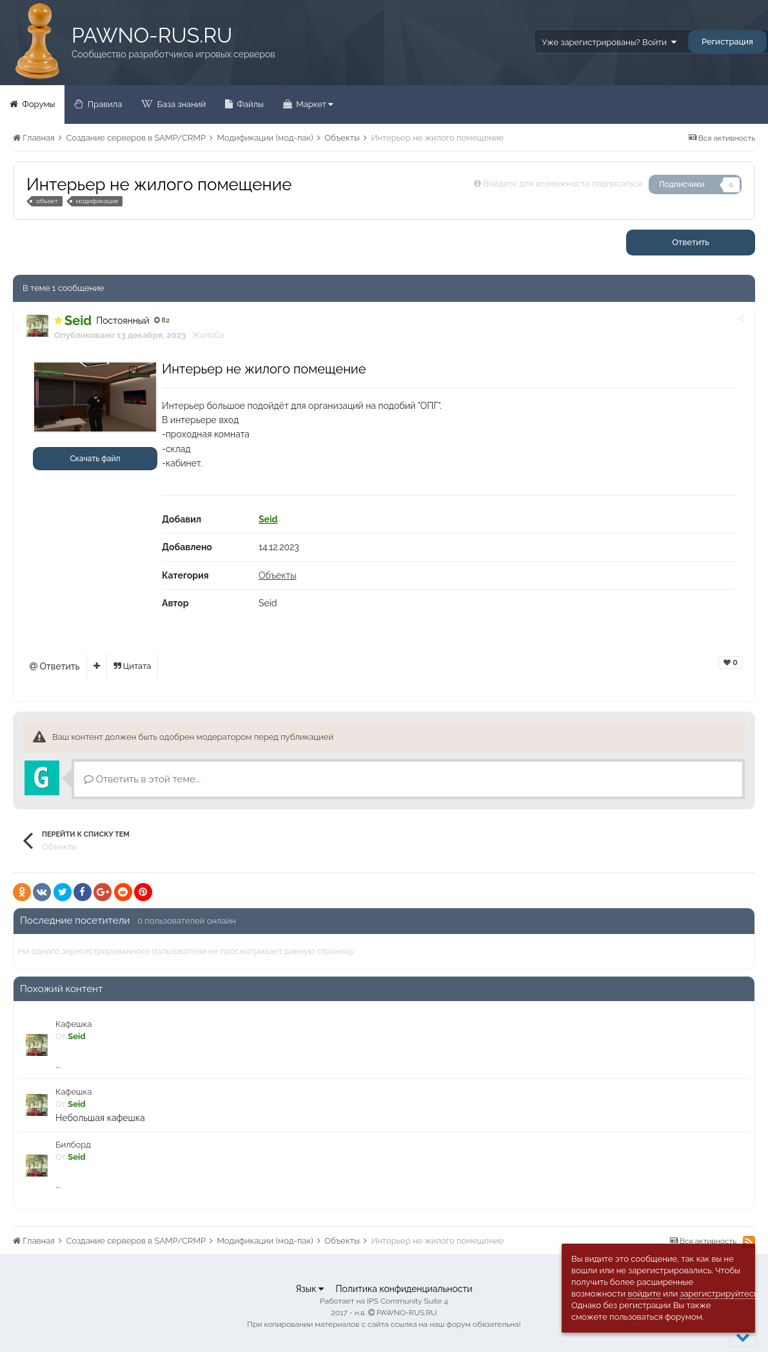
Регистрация (727, 41)
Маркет (313, 104)
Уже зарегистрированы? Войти (609, 42)
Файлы (249, 104)
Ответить (690, 242)
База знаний (180, 104)
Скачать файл (95, 458)
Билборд (73, 1144)
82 (162, 320)
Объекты (278, 575)
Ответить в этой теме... (142, 779)
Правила (103, 104)
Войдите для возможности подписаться (562, 183)
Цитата (132, 666)
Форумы (37, 104)
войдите (644, 1293)
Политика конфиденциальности (403, 1289)
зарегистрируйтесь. (719, 1293)
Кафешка (73, 1024)
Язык (309, 1289)
